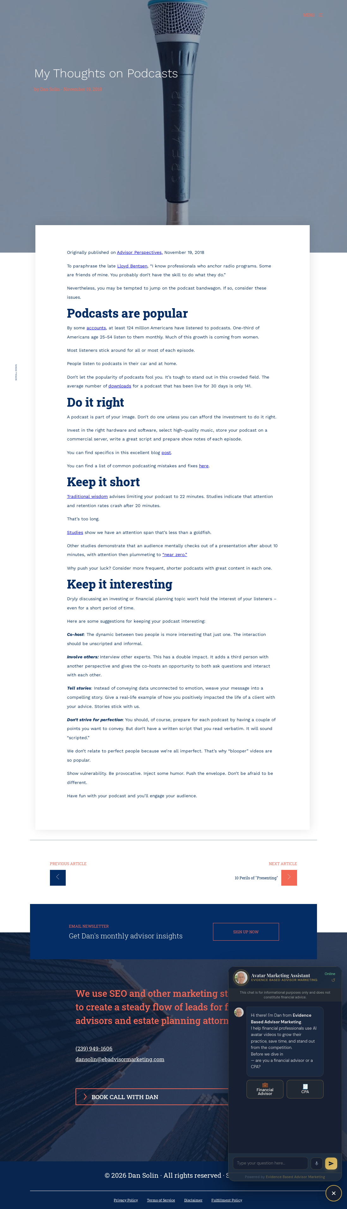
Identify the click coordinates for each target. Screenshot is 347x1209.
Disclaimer (193, 1200)
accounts (96, 327)
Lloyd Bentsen (132, 265)
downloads (119, 385)
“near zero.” (174, 554)
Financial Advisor (265, 1089)
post (166, 452)
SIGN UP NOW (246, 931)
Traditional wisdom (87, 496)
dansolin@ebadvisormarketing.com (120, 1059)
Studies (75, 532)
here (204, 465)
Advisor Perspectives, (140, 252)
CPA (305, 1088)
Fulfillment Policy (226, 1200)
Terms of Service (161, 1200)
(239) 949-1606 (94, 1053)
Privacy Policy (126, 1200)
